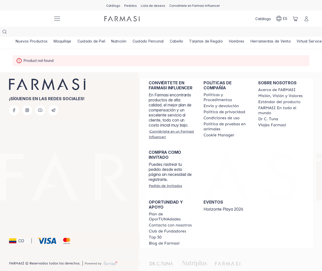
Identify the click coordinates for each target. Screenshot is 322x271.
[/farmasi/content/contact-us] (170, 215)
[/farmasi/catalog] (113, 5)
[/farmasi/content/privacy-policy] (224, 101)
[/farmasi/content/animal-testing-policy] (226, 116)
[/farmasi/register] (130, 5)
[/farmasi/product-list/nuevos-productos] (32, 33)
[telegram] (53, 100)
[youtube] (40, 100)
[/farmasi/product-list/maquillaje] (63, 33)
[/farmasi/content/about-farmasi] (277, 79)
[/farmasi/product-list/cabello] (178, 33)
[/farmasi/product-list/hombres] (239, 33)
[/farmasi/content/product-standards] (279, 91)
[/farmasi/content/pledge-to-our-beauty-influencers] (268, 108)
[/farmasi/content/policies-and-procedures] (226, 87)
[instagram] (27, 100)
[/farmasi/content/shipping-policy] (221, 95)
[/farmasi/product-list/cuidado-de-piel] (92, 33)
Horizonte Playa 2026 (223, 199)
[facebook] (14, 100)
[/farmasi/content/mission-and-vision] (280, 85)
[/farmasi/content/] (219, 125)
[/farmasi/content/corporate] (281, 100)
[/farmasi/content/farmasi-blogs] (164, 233)
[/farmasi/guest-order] (165, 175)
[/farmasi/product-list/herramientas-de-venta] (273, 33)
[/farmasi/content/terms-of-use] (222, 107)
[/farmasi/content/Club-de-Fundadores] (167, 221)
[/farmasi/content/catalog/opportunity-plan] (171, 207)
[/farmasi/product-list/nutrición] (119, 33)
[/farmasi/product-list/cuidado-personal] (149, 33)
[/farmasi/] (30, 19)
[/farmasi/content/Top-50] (155, 227)
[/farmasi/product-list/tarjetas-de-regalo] (208, 33)
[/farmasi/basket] (295, 19)
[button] (19, 231)
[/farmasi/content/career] (272, 115)
